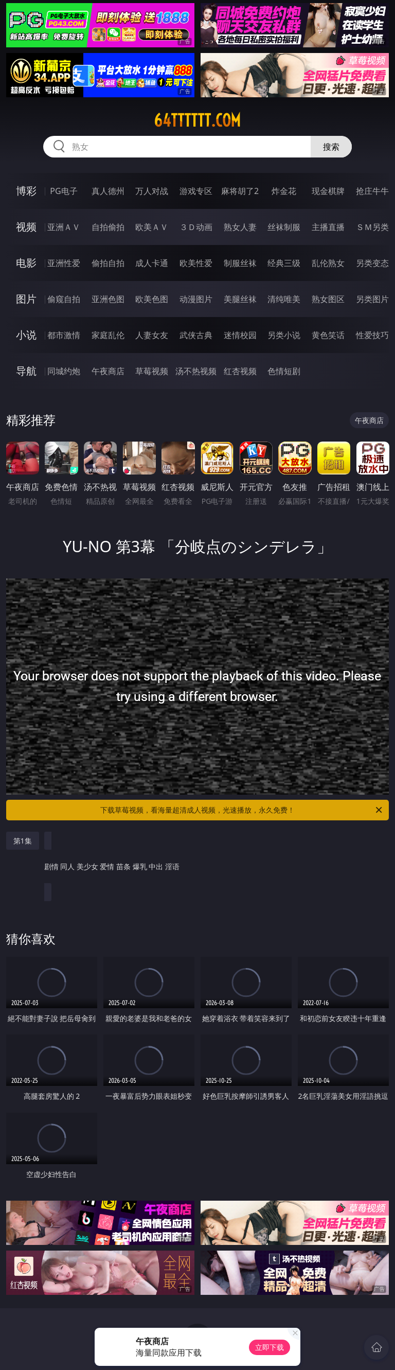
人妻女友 (151, 335)
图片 (26, 299)
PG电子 (63, 191)
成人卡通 (151, 263)
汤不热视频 (196, 371)
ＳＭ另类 (372, 227)
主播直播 (328, 227)
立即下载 (269, 1347)
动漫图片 (195, 299)
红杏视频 (240, 371)
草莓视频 (151, 371)
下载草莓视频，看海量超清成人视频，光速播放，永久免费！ (242, 810)
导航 (26, 371)
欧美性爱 (195, 263)
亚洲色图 (108, 299)
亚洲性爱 (63, 263)
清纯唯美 (283, 299)
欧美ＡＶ (151, 227)
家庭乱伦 (108, 335)
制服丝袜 (240, 263)
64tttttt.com (197, 120)
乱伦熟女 (328, 263)
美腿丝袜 (240, 299)
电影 (26, 263)
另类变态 (372, 263)
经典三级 (283, 263)
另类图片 (372, 299)
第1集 (22, 841)
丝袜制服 (283, 227)
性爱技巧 (372, 335)
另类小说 (283, 335)
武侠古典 (195, 335)
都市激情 (63, 335)
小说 (26, 335)
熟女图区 (328, 299)
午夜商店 (108, 371)
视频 (26, 227)
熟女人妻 (240, 227)
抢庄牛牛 (372, 191)
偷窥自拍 (63, 299)
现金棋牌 (328, 191)
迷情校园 (240, 335)
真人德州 (108, 191)
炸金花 (284, 191)
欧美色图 (151, 299)
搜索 (331, 146)
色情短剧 (283, 371)
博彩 (26, 191)
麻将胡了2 (240, 191)
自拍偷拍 (108, 227)
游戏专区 (195, 191)
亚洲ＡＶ (63, 227)
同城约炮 (63, 371)
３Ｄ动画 (195, 227)
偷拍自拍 (108, 263)
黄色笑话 (328, 335)
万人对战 (151, 191)
